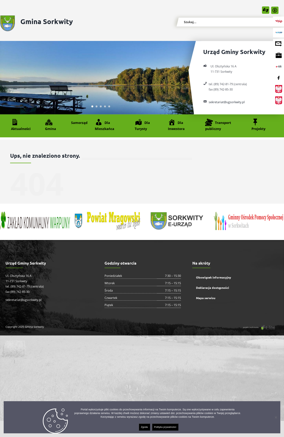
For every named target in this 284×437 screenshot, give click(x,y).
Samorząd (79, 122)
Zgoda (144, 427)
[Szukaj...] (230, 22)
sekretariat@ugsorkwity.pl (227, 102)
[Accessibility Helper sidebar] (274, 10)
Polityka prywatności (165, 427)
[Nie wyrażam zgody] (276, 417)
